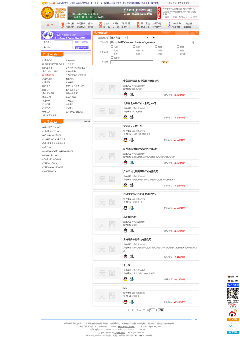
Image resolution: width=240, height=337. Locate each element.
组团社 (115, 23)
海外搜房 (127, 3)
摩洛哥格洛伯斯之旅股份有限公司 (58, 151)
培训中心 (46, 108)
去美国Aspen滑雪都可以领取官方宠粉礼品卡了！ (179, 13)
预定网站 (70, 79)
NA (125, 288)
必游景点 (85, 3)
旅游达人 (108, 3)
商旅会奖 (145, 27)
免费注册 (181, 3)
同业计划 (70, 27)
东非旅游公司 (130, 217)
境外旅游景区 (48, 93)
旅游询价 (70, 23)
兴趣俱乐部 (47, 79)
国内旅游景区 (72, 93)
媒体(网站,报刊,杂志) (75, 112)
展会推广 (188, 27)
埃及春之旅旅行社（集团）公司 (139, 103)
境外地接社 (71, 60)
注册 (77, 42)
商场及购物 (71, 97)
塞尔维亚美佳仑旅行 (52, 127)
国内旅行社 (47, 68)
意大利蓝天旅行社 (132, 126)
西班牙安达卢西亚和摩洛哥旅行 (139, 194)
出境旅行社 (47, 60)
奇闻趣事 (156, 27)
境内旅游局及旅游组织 (76, 75)
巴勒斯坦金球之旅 (51, 131)
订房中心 (70, 108)
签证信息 (81, 27)
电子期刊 (155, 3)
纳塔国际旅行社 (50, 171)
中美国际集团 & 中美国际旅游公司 (141, 81)
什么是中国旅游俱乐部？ (66, 35)
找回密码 (84, 42)
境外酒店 (70, 82)
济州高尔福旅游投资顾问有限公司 (140, 149)
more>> (86, 121)
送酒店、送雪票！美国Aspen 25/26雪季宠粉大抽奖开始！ (180, 18)
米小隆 (126, 265)
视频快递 (146, 3)
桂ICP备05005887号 (143, 335)
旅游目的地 (75, 3)
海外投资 (117, 3)
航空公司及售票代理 (75, 86)
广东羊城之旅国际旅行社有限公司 (140, 171)
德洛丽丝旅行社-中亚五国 (54, 139)
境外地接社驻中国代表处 (53, 64)
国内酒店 (46, 86)
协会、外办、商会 (50, 71)
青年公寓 (46, 112)
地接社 (106, 23)
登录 (188, 3)
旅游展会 (70, 104)
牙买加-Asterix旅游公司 (53, 167)
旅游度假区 (47, 97)
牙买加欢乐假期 (50, 163)
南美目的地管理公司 (52, 135)
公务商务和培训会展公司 (77, 68)
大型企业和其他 (49, 115)
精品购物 (136, 3)
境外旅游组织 (48, 75)
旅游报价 (81, 23)
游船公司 (46, 90)
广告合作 (188, 23)
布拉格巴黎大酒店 (51, 155)
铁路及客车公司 (73, 90)
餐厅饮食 (46, 101)
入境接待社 (71, 64)
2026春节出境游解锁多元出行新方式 (179, 9)
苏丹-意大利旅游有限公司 (54, 143)
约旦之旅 (47, 147)
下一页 (146, 310)
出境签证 (46, 82)
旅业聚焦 (145, 23)
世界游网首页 (62, 3)
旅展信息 (156, 23)
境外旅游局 (71, 71)
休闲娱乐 (70, 101)
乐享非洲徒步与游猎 (52, 159)
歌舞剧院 (46, 104)
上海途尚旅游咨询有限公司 (137, 239)
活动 (90, 27)
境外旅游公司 (96, 3)
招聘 (90, 23)
